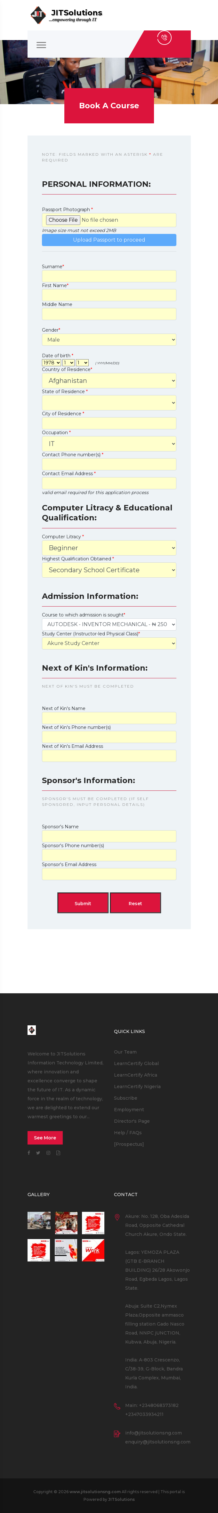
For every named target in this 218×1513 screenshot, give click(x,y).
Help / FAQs (128, 1133)
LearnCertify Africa (135, 1075)
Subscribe (125, 1098)
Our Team (125, 1052)
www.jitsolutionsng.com (95, 1491)
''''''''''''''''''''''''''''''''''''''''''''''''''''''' (109, 624)
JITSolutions (121, 1499)
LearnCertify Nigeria (137, 1086)
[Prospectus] (129, 1144)
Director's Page (132, 1121)
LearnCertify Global (136, 1063)
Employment (129, 1109)
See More (45, 1138)
